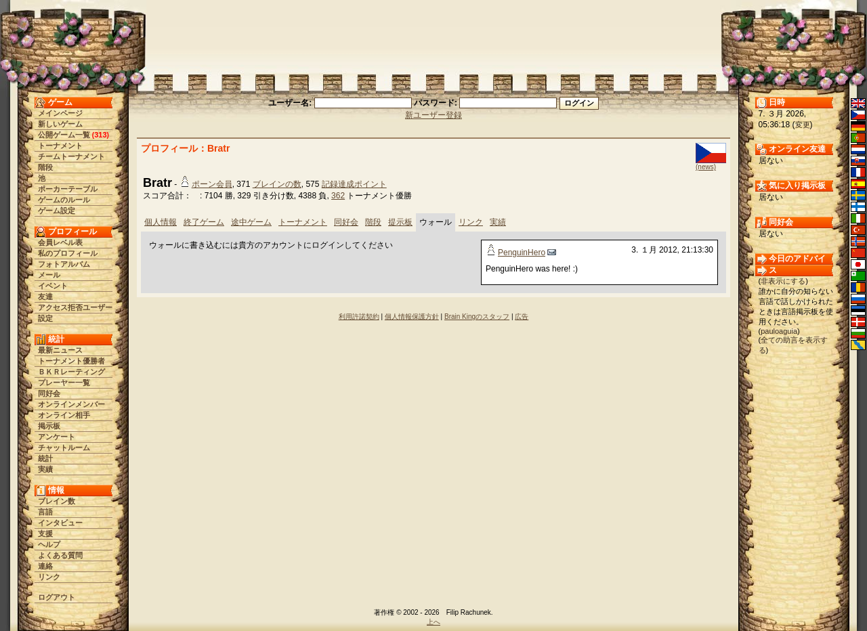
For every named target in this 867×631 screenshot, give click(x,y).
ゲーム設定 (56, 210)
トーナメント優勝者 (71, 361)
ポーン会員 (212, 184)
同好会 (49, 393)
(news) (706, 167)
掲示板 (49, 426)
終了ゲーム (204, 222)
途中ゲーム (251, 222)
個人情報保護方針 (412, 316)
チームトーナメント (71, 156)
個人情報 (160, 222)
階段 (45, 167)
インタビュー (60, 523)
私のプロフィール (68, 253)
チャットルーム (64, 447)
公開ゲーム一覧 (64, 135)
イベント (53, 286)
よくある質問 (60, 555)
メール (49, 275)
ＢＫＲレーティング (71, 372)
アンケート (56, 437)
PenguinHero (521, 252)
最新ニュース (60, 350)
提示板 (400, 222)
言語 (45, 512)
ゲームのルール (64, 200)
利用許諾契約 (359, 316)
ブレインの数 (277, 184)
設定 (45, 318)
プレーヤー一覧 (64, 382)
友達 (45, 296)
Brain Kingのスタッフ (476, 316)
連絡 (45, 566)
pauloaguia (779, 331)
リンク (49, 577)
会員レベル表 (60, 242)
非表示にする (783, 281)
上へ (433, 622)
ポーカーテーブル (68, 189)
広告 (521, 316)
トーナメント (60, 146)
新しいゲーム (60, 124)
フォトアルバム (64, 264)
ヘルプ (49, 544)
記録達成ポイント (354, 184)
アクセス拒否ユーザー (75, 307)
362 (338, 195)
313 (100, 135)
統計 (45, 458)
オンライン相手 (64, 415)
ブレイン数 (56, 501)
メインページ (60, 113)
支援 (45, 533)
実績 (45, 469)
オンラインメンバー (71, 404)
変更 (802, 125)
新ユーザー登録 (433, 115)
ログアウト (56, 597)
